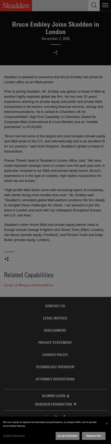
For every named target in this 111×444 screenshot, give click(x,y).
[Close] (107, 423)
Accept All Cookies (67, 435)
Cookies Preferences (14, 435)
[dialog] (55, 430)
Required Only (94, 435)
